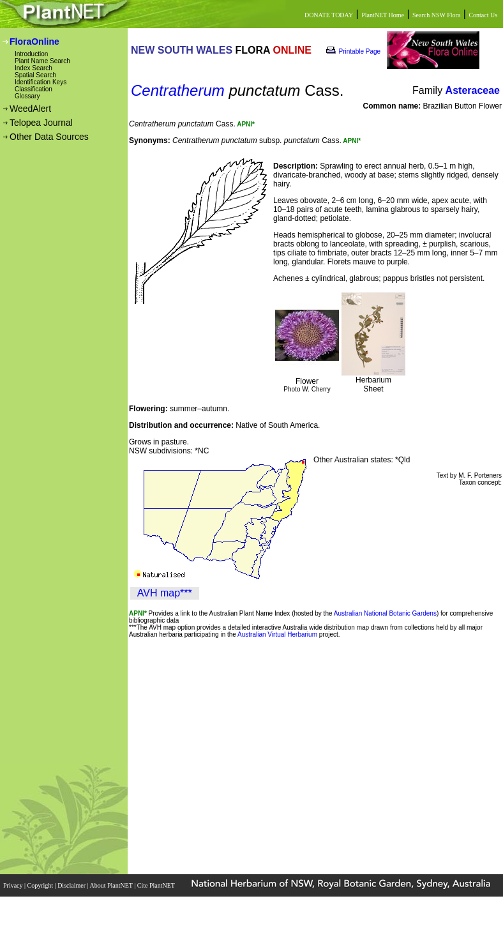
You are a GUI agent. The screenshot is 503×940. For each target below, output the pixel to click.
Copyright (41, 885)
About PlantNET (111, 885)
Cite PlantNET (156, 885)
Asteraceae (473, 90)
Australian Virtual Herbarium (277, 634)
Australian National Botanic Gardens (385, 613)
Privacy (13, 885)
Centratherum (178, 90)
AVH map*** (164, 593)
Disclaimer (72, 885)
